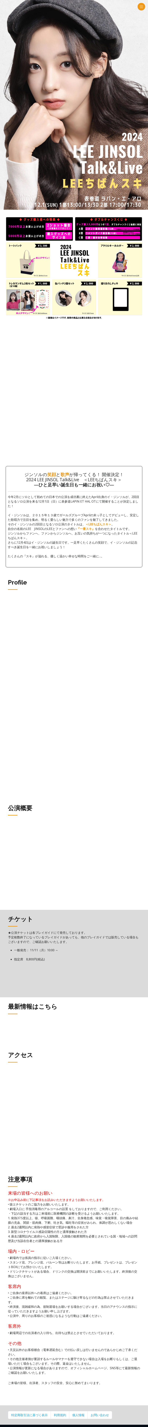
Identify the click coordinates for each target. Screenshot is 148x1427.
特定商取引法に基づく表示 (29, 1415)
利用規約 (60, 1415)
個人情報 (78, 1415)
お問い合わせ (100, 1415)
